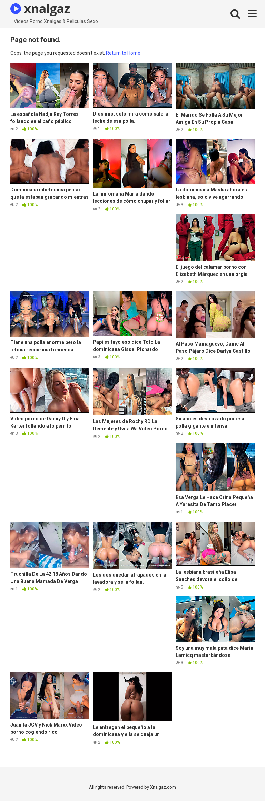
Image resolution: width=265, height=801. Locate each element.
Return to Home (123, 53)
